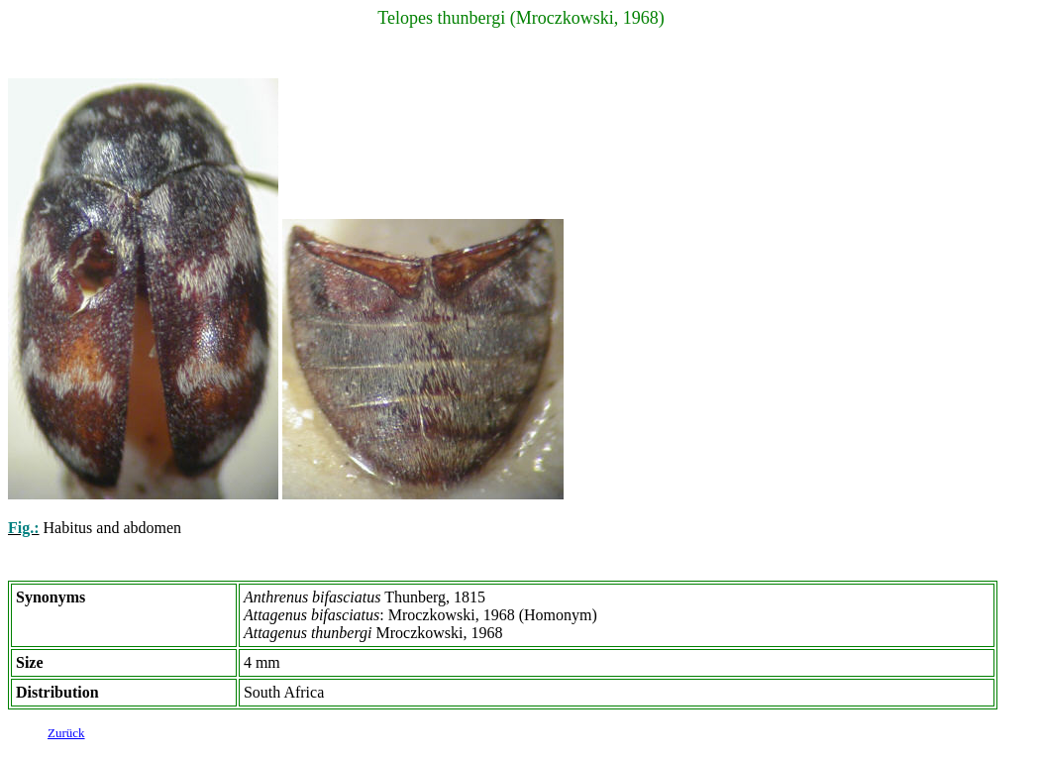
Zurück (66, 735)
